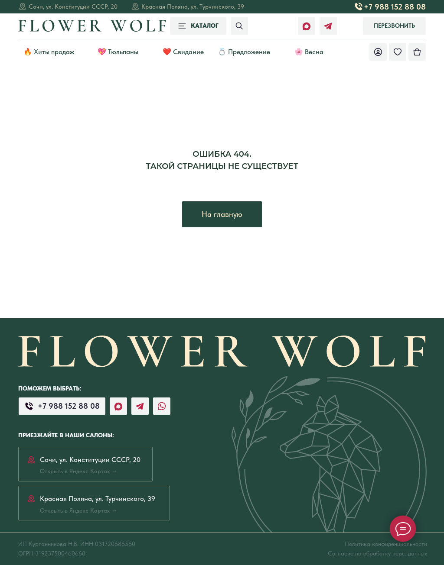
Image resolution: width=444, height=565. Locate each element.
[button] (394, 26)
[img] (417, 52)
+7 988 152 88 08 (395, 6)
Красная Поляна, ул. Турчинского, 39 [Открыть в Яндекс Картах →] (192, 6)
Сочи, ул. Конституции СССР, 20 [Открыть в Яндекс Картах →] (73, 6)
